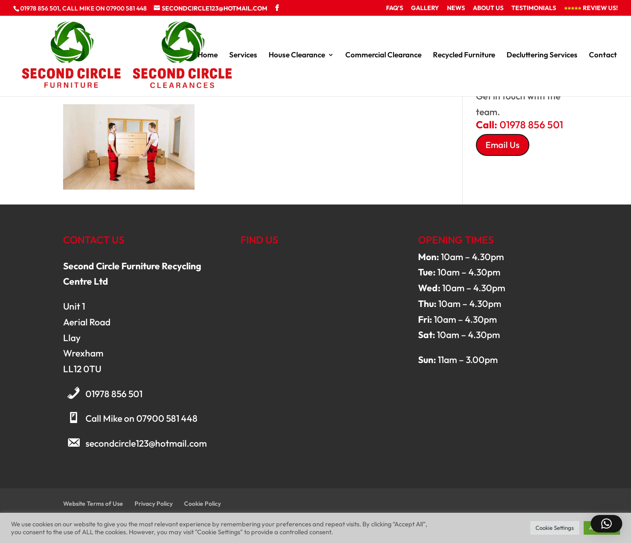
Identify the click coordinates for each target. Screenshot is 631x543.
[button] (606, 523)
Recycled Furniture (464, 55)
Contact (603, 55)
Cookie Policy (202, 504)
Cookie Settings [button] (554, 527)
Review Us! (591, 8)
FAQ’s (394, 8)
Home (208, 55)
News (456, 8)
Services (243, 55)
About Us (488, 8)
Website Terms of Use (93, 504)
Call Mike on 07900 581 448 (141, 418)
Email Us (503, 144)
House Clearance (297, 55)
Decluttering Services (542, 55)
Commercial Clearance (383, 55)
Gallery (425, 8)
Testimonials (533, 8)
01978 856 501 (113, 393)
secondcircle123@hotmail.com (146, 443)
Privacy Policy (154, 504)
